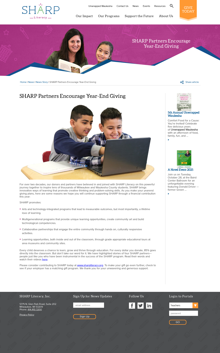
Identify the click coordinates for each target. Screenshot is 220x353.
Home (23, 82)
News (136, 6)
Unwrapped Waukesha (101, 6)
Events (146, 6)
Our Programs (109, 16)
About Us (166, 16)
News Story (42, 82)
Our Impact (84, 16)
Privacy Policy (27, 314)
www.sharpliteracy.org (90, 265)
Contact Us (123, 6)
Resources (160, 6)
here (45, 259)
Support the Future (139, 16)
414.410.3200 (35, 309)
